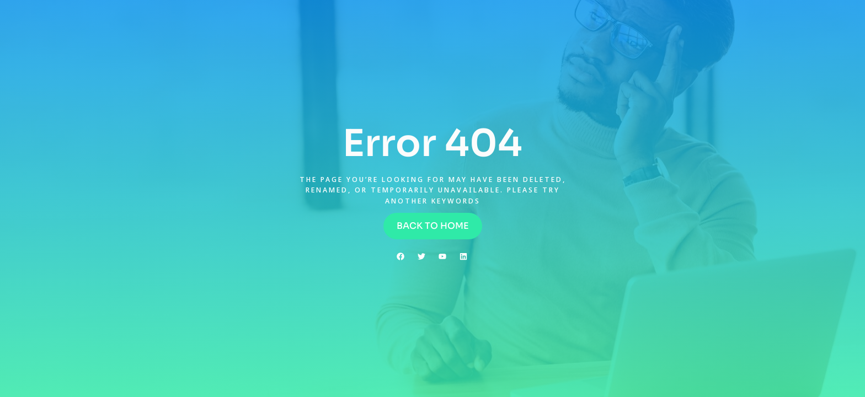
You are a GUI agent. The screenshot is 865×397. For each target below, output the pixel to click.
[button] (432, 226)
